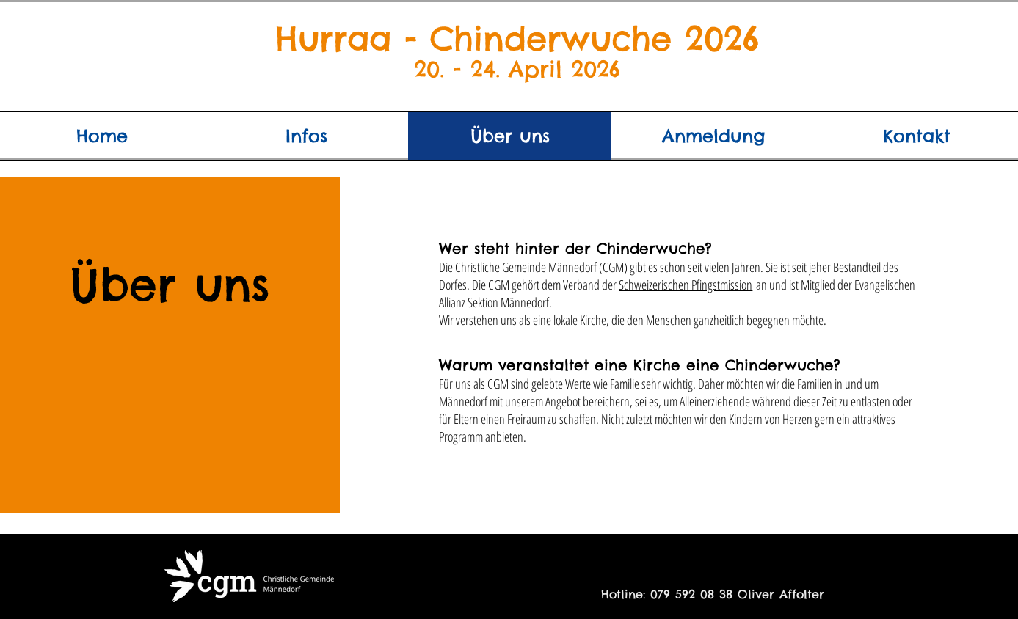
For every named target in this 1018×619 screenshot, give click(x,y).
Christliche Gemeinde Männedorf (526, 267)
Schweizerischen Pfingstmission (685, 284)
